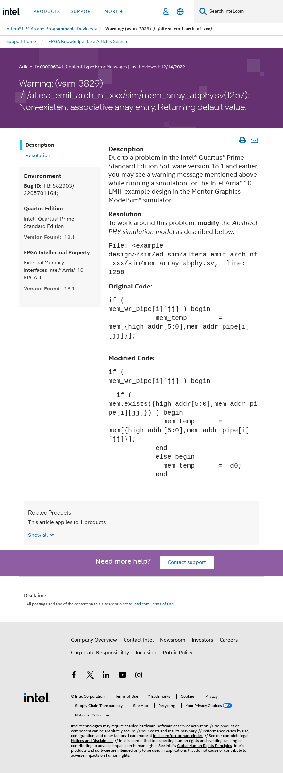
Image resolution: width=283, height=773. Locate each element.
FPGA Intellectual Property (57, 252)
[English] (180, 11)
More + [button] (113, 11)
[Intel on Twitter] (90, 676)
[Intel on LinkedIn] (106, 676)
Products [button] (46, 11)
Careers (229, 640)
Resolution (37, 155)
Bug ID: (49, 189)
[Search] (203, 11)
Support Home (21, 41)
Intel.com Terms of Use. (154, 603)
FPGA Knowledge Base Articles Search (87, 41)
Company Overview (94, 640)
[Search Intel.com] (245, 11)
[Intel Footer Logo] (37, 697)
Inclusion (146, 653)
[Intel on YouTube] (122, 676)
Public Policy (177, 653)
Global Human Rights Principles (204, 745)
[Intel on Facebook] (73, 676)
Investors (202, 640)
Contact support (187, 562)
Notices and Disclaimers (92, 740)
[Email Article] (254, 140)
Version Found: (49, 237)
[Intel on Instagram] (138, 676)
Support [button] (82, 11)
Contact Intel (139, 640)
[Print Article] (242, 140)
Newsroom (172, 640)
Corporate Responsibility (100, 653)
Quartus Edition (43, 208)
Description (39, 144)
